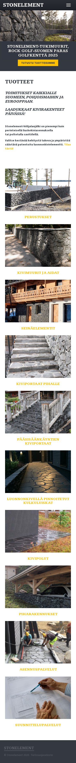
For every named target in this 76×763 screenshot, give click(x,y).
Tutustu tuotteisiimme (38, 63)
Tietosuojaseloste (42, 755)
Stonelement (23, 5)
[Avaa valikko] (68, 5)
